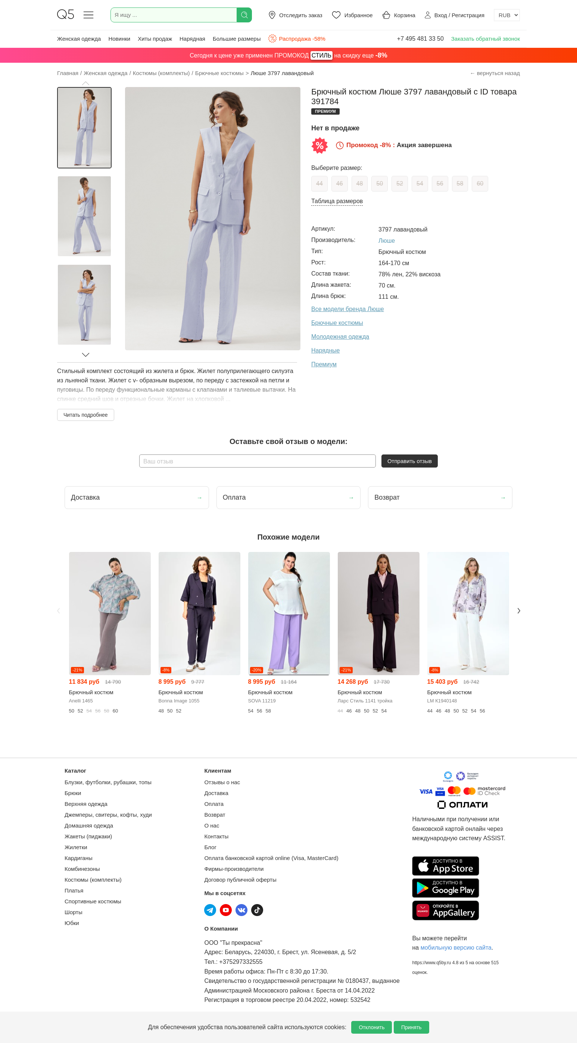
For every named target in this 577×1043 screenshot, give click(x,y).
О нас (211, 825)
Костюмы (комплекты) (93, 879)
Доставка (216, 793)
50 (379, 183)
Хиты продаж (155, 38)
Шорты (73, 912)
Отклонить (371, 1027)
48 (359, 183)
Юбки (72, 923)
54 (420, 183)
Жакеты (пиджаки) (88, 836)
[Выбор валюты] (507, 15)
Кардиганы (79, 858)
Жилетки (76, 847)
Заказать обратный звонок (485, 38)
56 (440, 183)
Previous (58, 611)
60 (480, 183)
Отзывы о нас (222, 782)
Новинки (119, 38)
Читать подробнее (85, 415)
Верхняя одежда (86, 804)
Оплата (214, 804)
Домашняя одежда (89, 825)
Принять (411, 1027)
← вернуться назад (495, 73)
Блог (210, 847)
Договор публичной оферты (240, 879)
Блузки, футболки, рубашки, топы (108, 782)
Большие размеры (237, 38)
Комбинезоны (82, 869)
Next (519, 611)
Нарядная (192, 38)
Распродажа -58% (296, 38)
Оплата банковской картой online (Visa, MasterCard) (271, 858)
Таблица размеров (337, 201)
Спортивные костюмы (93, 901)
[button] (85, 83)
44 (319, 183)
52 (399, 183)
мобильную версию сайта (456, 947)
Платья (74, 890)
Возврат (214, 814)
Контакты (216, 836)
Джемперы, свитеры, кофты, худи (108, 814)
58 (460, 183)
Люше (386, 241)
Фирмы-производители (233, 869)
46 (339, 183)
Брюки (73, 793)
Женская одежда (79, 38)
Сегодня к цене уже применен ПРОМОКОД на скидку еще (288, 55)
